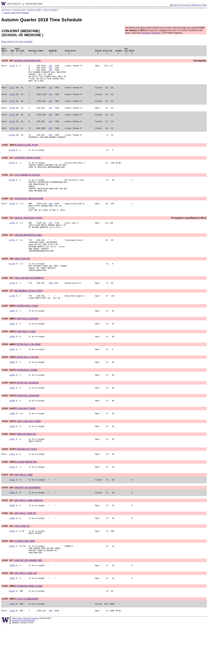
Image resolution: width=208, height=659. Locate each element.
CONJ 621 (8, 529)
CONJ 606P (8, 340)
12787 (12, 172)
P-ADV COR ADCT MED (28, 447)
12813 (12, 494)
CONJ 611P (8, 393)
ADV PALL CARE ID (25, 542)
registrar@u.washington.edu (23, 655)
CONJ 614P (8, 433)
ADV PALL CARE (23, 502)
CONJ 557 (8, 311)
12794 (12, 282)
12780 (12, 114)
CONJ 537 (8, 251)
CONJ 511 (8, 167)
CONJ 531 (8, 211)
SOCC (51, 303)
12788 (12, 190)
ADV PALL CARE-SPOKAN (28, 529)
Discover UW (19, 10)
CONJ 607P (8, 354)
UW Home (6, 10)
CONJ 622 (8, 542)
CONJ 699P (8, 632)
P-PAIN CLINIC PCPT (26, 153)
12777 (12, 92)
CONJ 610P (8, 380)
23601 (12, 508)
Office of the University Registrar (25, 652)
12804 (12, 372)
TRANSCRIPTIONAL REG (28, 251)
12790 (12, 217)
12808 (12, 425)
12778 (12, 100)
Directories (185, 5)
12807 (12, 412)
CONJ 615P (8, 447)
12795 (12, 303)
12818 (12, 624)
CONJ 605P (8, 327)
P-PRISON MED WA (25, 460)
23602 (12, 521)
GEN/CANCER (22, 277)
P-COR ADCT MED (25, 433)
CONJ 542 (8, 298)
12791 (12, 238)
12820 (12, 644)
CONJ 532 (8, 232)
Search (175, 5)
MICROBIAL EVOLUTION (28, 311)
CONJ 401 (8, 62)
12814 (12, 561)
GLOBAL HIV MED (24, 571)
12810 (12, 452)
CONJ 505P (8, 153)
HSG (50, 217)
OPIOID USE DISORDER (27, 515)
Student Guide (34, 10)
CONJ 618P (8, 489)
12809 (12, 439)
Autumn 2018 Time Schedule (15, 13)
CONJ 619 (8, 502)
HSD (50, 644)
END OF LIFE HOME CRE (28, 592)
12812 (12, 481)
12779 (12, 107)
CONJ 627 (8, 592)
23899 (12, 547)
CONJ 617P (8, 476)
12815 (12, 576)
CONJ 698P (8, 619)
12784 (12, 143)
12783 (12, 136)
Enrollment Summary (151, 33)
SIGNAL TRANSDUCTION (28, 232)
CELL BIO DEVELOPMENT (29, 298)
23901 (12, 611)
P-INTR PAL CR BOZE (27, 407)
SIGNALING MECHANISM (28, 211)
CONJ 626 (8, 571)
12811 (12, 465)
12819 (12, 637)
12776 (12, 67)
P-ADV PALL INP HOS (26, 340)
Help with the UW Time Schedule (16, 41)
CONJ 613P (8, 420)
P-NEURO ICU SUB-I (26, 476)
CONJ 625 (8, 555)
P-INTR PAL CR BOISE (27, 420)
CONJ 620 (8, 515)
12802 (12, 346)
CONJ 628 (8, 605)
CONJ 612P (8, 407)
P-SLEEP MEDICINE (26, 489)
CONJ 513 (8, 185)
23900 (12, 597)
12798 (12, 317)
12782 (12, 128)
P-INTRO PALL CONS (26, 327)
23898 (12, 534)
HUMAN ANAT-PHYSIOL (27, 62)
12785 (12, 159)
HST (50, 67)
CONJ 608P (8, 367)
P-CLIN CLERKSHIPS (26, 632)
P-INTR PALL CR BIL (26, 393)
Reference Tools (199, 5)
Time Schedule (50, 10)
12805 (12, 386)
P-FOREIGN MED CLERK (29, 619)
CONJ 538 (8, 277)
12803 (12, 359)
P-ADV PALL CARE (25, 354)
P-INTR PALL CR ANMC (28, 367)
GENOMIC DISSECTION (27, 167)
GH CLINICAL (22, 555)
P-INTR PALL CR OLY (27, 380)
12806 (12, 399)
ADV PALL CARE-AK (25, 605)
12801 (12, 333)
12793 (12, 256)
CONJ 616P (8, 460)
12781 (12, 121)
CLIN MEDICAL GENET (27, 185)
